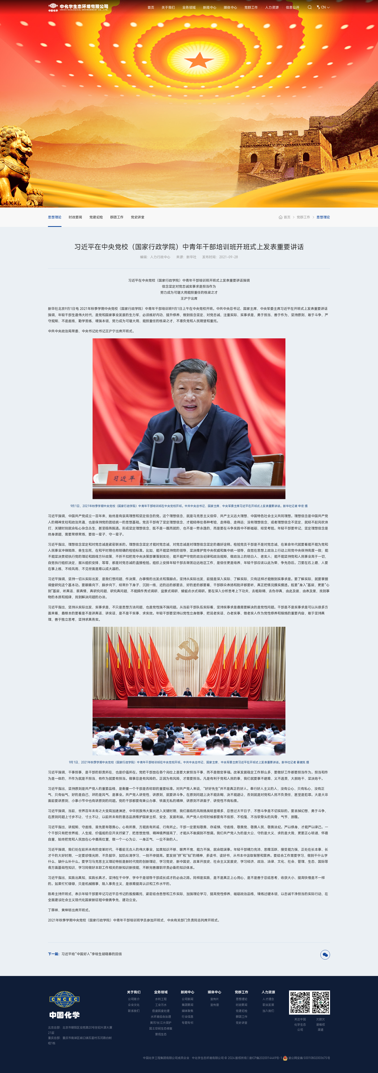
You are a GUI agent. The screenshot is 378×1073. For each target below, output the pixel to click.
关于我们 (168, 10)
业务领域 (189, 10)
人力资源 (272, 10)
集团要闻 (187, 1005)
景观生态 (161, 1034)
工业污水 (161, 1005)
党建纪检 (96, 217)
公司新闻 (187, 999)
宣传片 (214, 999)
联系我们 (134, 1011)
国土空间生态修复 (160, 1028)
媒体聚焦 (187, 1011)
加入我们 (268, 1011)
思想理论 (54, 217)
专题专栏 (187, 1022)
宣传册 (214, 1005)
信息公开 (292, 10)
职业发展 (268, 1005)
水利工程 (161, 999)
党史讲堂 (137, 217)
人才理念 (268, 999)
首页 (151, 10)
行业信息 (187, 1016)
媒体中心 (230, 10)
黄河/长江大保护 (160, 1022)
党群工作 (251, 10)
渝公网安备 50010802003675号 (309, 1058)
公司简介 (134, 999)
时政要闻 (75, 217)
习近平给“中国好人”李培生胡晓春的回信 (85, 954)
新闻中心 (209, 10)
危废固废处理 (160, 1011)
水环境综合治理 (161, 1016)
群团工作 (117, 217)
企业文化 (134, 1005)
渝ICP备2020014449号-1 (265, 1058)
